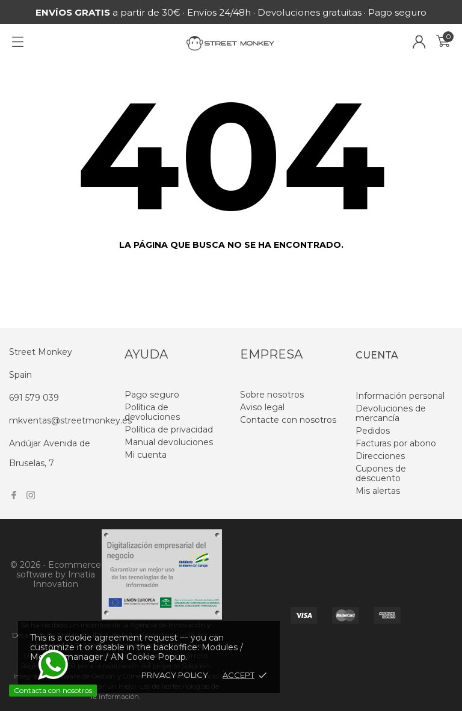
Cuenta (377, 355)
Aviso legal (262, 407)
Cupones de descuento (381, 473)
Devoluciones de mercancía (391, 413)
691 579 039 (34, 397)
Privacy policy (174, 675)
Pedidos (373, 430)
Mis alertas (378, 490)
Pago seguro (152, 394)
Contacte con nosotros (288, 419)
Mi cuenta (146, 454)
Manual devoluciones (169, 442)
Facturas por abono (396, 443)
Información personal (400, 395)
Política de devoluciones (152, 412)
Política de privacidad (169, 429)
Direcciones (380, 456)
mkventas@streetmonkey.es (70, 420)
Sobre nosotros (272, 394)
